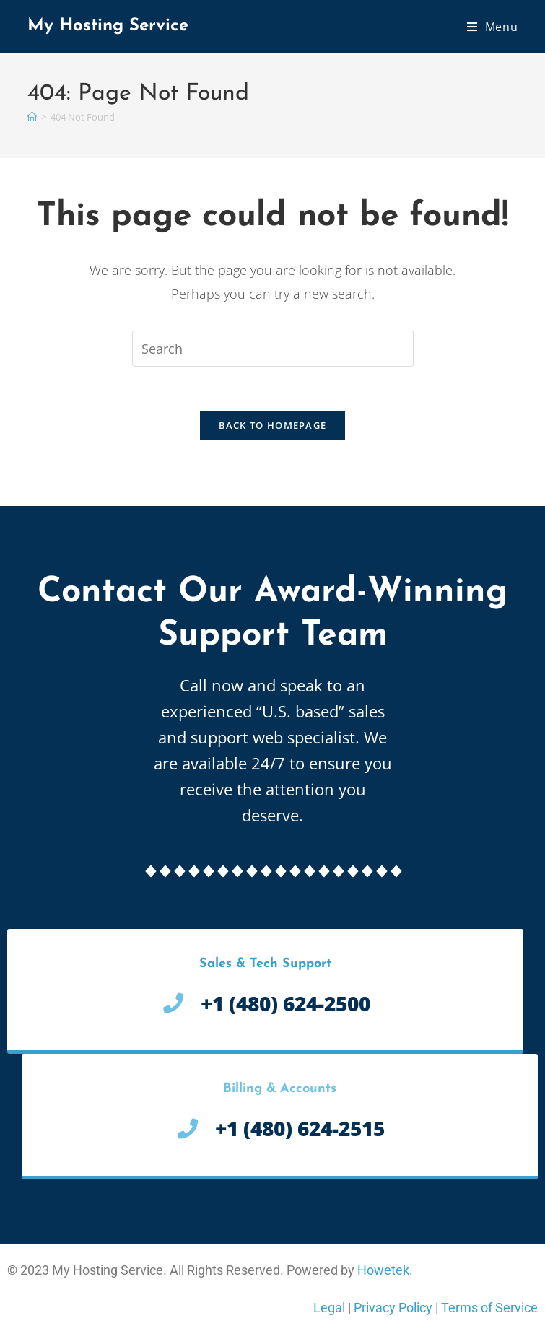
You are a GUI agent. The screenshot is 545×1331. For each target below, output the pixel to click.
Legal (329, 1307)
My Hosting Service (107, 26)
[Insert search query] (273, 349)
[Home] (32, 116)
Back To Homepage (273, 425)
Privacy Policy (393, 1307)
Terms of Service (489, 1307)
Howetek (383, 1270)
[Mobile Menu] (492, 27)
